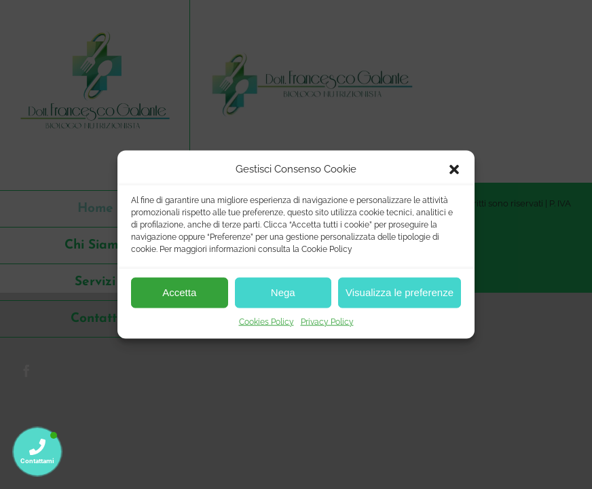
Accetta (179, 292)
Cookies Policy (266, 321)
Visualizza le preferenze (400, 292)
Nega (283, 292)
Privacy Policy (327, 321)
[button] (454, 169)
